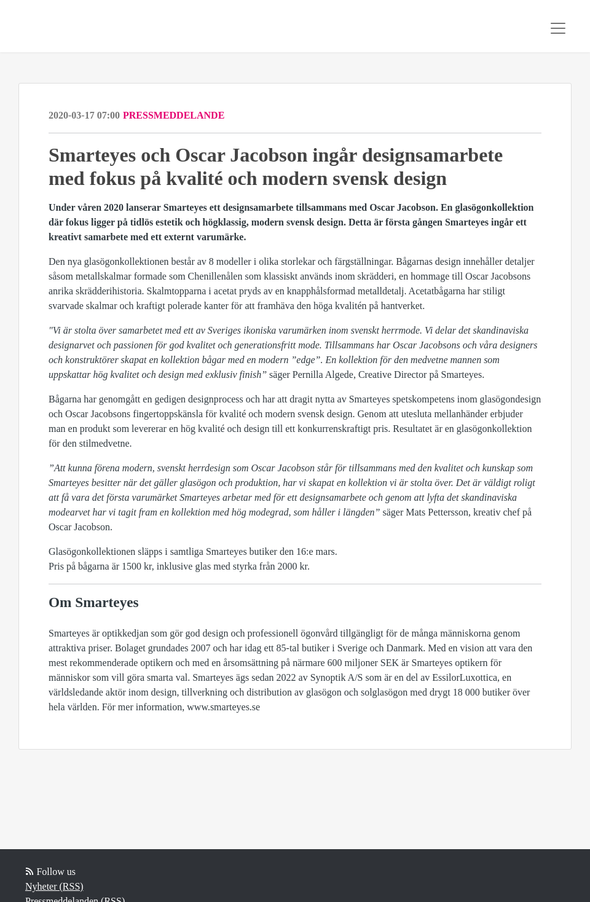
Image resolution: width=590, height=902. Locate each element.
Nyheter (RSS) (54, 886)
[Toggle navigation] (558, 28)
